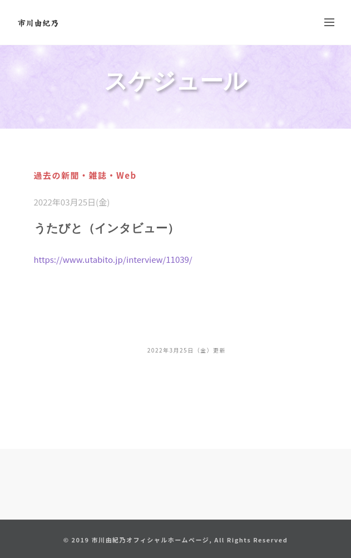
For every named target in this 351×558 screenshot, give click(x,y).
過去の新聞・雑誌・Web (85, 175)
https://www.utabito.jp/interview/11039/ (113, 259)
